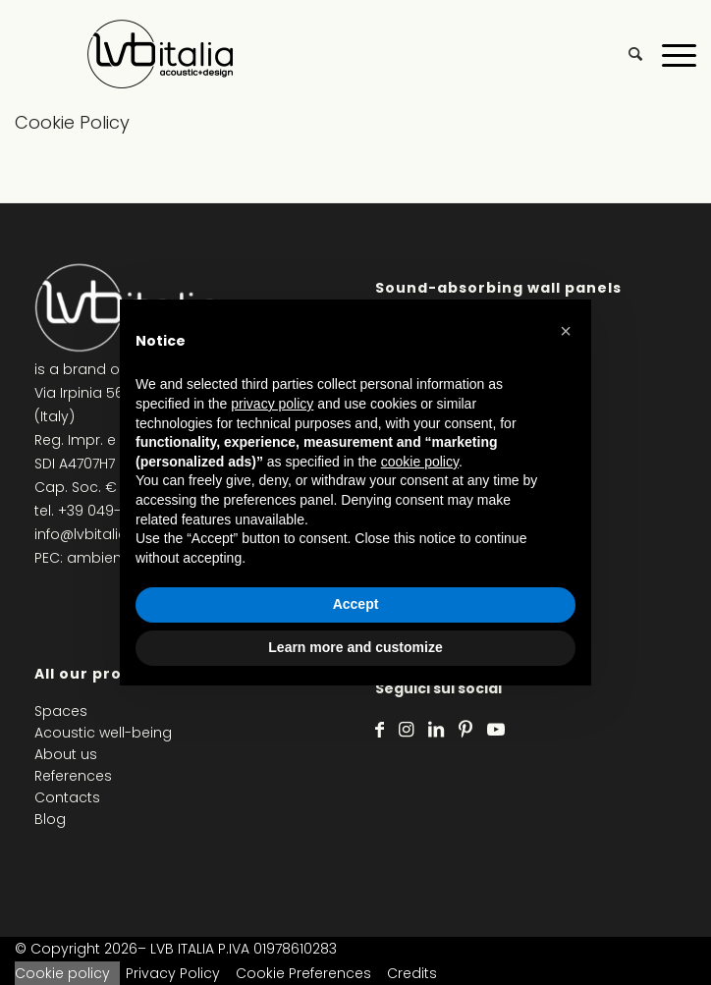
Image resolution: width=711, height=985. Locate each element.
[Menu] (669, 54)
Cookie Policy (72, 122)
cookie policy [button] (420, 461)
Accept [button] (356, 604)
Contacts (67, 797)
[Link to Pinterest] (465, 729)
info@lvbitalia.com (99, 534)
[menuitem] (625, 54)
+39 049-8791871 (113, 510)
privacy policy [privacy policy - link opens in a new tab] (272, 403)
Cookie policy (62, 973)
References (73, 776)
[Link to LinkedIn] (436, 729)
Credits (412, 973)
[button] (565, 331)
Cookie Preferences (303, 973)
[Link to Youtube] (496, 729)
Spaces (60, 711)
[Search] (625, 54)
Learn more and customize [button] (355, 647)
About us (65, 754)
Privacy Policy (173, 973)
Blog (50, 819)
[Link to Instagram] (406, 729)
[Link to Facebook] (379, 729)
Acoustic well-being (103, 732)
